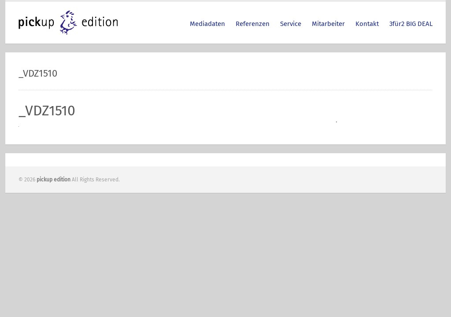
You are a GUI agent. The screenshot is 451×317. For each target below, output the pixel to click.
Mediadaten (207, 24)
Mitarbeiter (328, 24)
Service (290, 24)
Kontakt (367, 24)
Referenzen (253, 24)
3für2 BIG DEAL (411, 24)
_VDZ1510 (46, 110)
